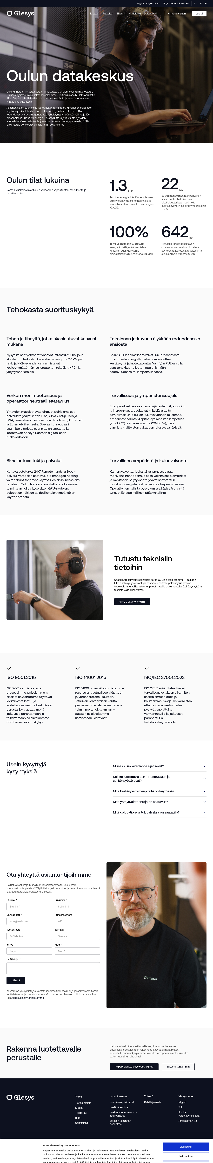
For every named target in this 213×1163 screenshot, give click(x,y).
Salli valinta (186, 1132)
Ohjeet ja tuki (153, 3)
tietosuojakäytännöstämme (28, 997)
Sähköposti (13, 914)
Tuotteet (94, 13)
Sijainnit (121, 13)
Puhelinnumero (63, 914)
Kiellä (186, 1142)
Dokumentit (150, 13)
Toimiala (59, 929)
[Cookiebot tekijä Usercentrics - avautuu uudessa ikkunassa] (21, 1156)
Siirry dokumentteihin (132, 601)
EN (195, 3)
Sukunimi (60, 900)
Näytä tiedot (169, 1156)
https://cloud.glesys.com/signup (134, 1066)
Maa (57, 944)
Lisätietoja (13, 959)
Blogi (165, 3)
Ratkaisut (108, 13)
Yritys (10, 944)
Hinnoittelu (135, 13)
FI (205, 3)
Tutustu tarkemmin (178, 1066)
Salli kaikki (186, 1123)
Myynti (140, 3)
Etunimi (11, 900)
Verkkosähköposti (179, 3)
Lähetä (16, 980)
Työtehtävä (13, 929)
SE (201, 3)
